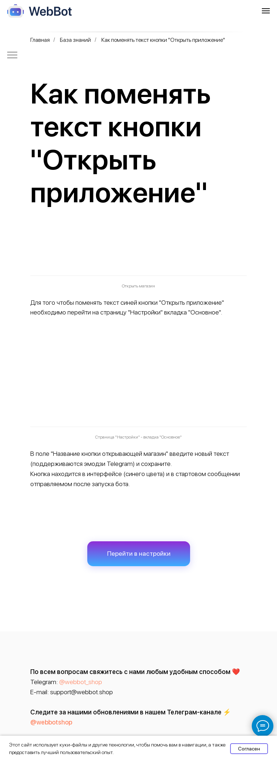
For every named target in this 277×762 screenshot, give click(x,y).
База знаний (75, 39)
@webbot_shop (80, 682)
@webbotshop (51, 722)
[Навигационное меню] (266, 10)
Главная (40, 39)
